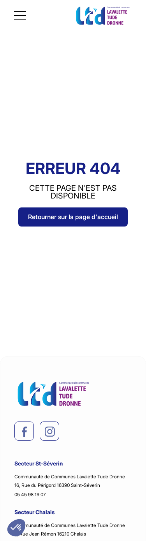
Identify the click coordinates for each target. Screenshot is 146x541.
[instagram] (50, 431)
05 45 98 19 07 (30, 494)
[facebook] (24, 431)
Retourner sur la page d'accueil (73, 217)
